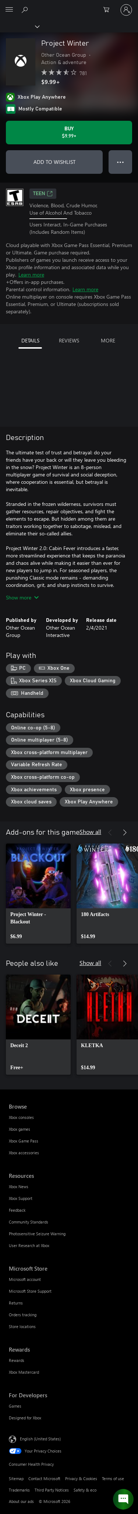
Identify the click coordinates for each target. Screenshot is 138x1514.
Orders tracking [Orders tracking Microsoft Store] (22, 1314)
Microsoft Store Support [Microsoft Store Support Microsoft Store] (30, 1291)
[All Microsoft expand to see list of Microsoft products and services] (9, 10)
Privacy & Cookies (81, 1478)
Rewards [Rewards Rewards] (16, 1360)
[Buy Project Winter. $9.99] (69, 132)
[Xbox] (19, 26)
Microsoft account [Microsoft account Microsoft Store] (25, 1279)
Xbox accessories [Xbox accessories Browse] (24, 1152)
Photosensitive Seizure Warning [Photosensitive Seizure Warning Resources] (37, 1233)
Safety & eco (85, 1489)
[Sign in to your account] (126, 10)
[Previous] (110, 832)
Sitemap (16, 1478)
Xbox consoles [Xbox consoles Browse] (21, 1117)
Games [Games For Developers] (15, 1406)
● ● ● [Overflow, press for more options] (120, 162)
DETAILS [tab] (30, 340)
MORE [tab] (108, 340)
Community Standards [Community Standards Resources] (28, 1221)
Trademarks (19, 1489)
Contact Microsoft (44, 1478)
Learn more (31, 274)
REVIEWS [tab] (69, 340)
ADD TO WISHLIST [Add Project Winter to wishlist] (54, 161)
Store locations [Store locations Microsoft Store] (22, 1326)
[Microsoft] (68, 5)
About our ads (21, 1501)
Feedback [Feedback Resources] (17, 1210)
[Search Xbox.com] (26, 9)
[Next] (124, 832)
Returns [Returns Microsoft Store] (16, 1302)
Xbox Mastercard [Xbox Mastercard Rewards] (24, 1372)
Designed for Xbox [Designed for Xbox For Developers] (25, 1417)
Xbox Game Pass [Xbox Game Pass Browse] (23, 1140)
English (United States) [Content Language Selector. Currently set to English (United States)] (40, 1438)
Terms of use (113, 1478)
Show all (90, 831)
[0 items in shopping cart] (108, 10)
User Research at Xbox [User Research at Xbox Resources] (29, 1245)
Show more (22, 597)
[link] (38, 894)
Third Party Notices (52, 1489)
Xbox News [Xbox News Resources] (18, 1186)
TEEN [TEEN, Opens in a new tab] (43, 194)
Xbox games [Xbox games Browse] (19, 1129)
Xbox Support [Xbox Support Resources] (20, 1198)
